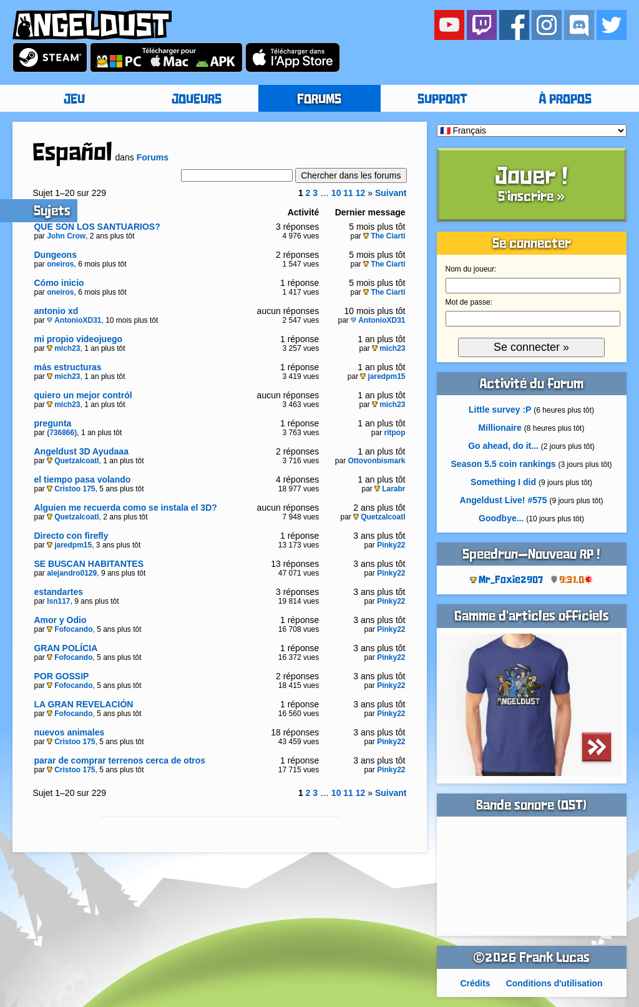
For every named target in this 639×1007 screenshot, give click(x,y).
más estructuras (67, 367)
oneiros (60, 264)
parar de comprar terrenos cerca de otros (119, 760)
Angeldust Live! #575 (503, 500)
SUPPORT (442, 100)
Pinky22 (391, 545)
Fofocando (69, 629)
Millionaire (500, 428)
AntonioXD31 (74, 320)
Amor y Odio (60, 620)
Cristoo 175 (71, 488)
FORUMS (319, 100)
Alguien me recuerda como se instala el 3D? (125, 508)
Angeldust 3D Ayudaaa (81, 451)
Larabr (389, 488)
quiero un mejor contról (83, 395)
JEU (74, 100)
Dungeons (55, 255)
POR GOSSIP (61, 676)
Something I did (503, 482)
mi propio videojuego (78, 339)
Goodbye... (501, 518)
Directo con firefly (71, 536)
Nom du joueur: (471, 269)
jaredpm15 (382, 376)
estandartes (58, 592)
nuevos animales (69, 732)
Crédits (475, 983)
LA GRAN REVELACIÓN (83, 704)
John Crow (66, 236)
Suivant (391, 193)
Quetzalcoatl (73, 460)
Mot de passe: (469, 302)
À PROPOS (565, 100)
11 (348, 193)
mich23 (63, 348)
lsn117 (58, 601)
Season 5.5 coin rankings (503, 464)
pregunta (52, 423)
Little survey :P (500, 410)
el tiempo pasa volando (82, 479)
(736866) (62, 432)
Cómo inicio (59, 283)
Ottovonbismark (377, 460)
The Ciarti (384, 236)
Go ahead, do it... (503, 446)
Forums (152, 157)
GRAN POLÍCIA (65, 648)
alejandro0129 (72, 573)
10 (336, 193)
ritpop (395, 432)
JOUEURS (197, 100)
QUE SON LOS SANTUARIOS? (97, 227)
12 (361, 193)
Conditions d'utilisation (554, 983)
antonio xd (56, 311)
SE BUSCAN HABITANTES (89, 564)
